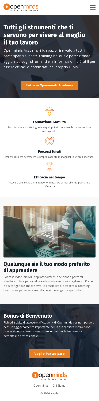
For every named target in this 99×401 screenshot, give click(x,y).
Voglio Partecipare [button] (49, 353)
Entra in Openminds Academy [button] (49, 85)
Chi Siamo (59, 385)
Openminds (40, 385)
